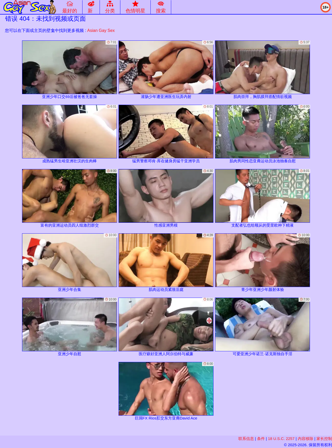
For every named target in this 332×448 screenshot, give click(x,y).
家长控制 (324, 438)
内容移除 (305, 438)
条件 (261, 438)
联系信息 (246, 438)
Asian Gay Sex (101, 30)
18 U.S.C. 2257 (281, 438)
